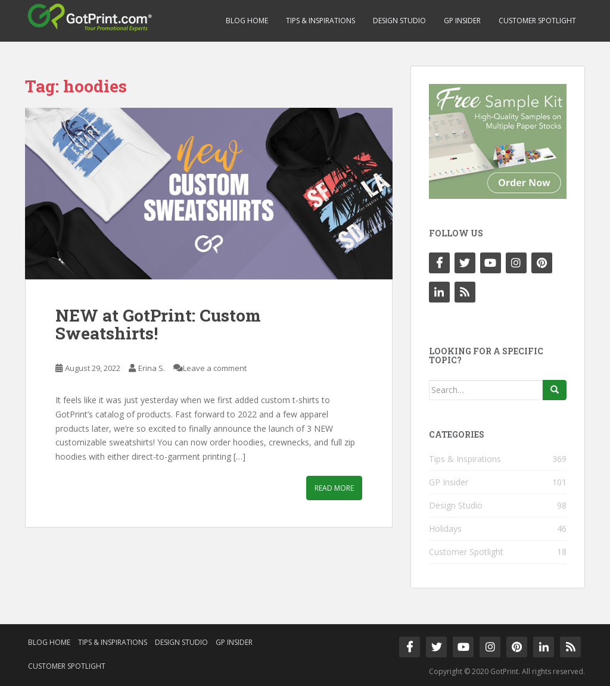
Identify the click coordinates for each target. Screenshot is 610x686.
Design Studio (399, 20)
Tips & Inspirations (320, 20)
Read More (334, 488)
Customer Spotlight (537, 20)
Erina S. (151, 368)
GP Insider (462, 20)
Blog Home (247, 20)
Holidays (445, 528)
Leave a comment (215, 368)
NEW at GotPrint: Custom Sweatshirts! (158, 324)
